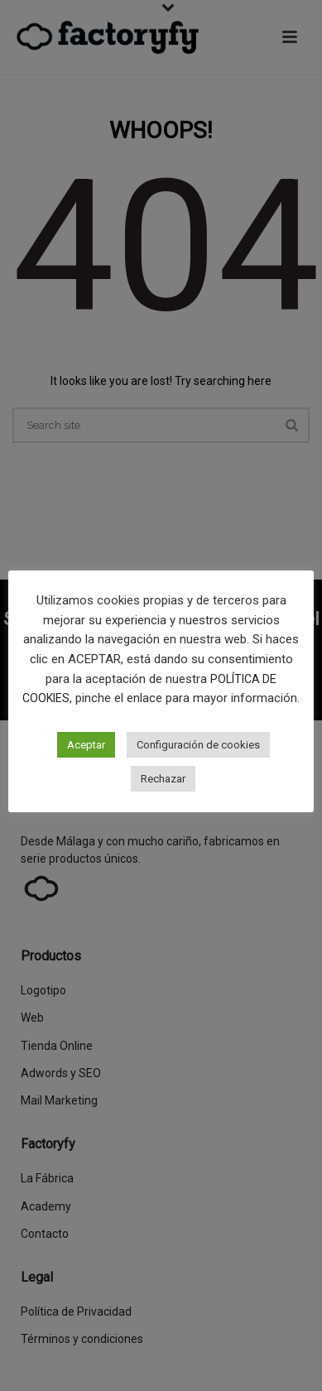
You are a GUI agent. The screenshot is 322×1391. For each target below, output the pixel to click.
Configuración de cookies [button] (198, 745)
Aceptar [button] (86, 745)
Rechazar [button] (163, 779)
